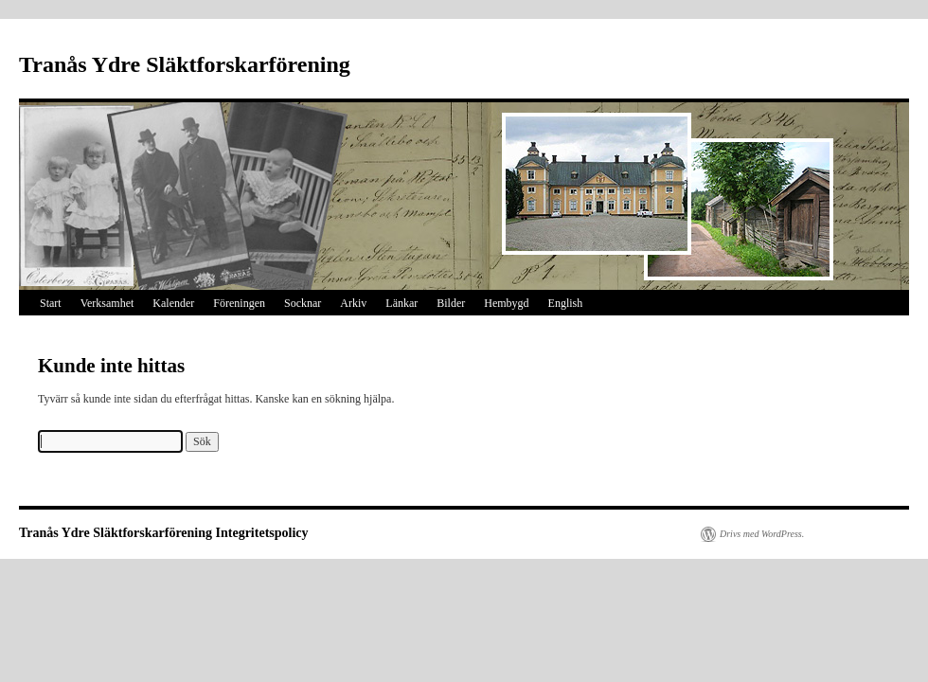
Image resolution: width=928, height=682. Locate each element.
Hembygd (506, 303)
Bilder (451, 303)
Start (51, 303)
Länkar (401, 303)
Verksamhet (107, 303)
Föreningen (239, 303)
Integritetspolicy (262, 533)
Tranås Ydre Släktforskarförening (184, 64)
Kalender (173, 303)
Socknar (302, 303)
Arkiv (353, 303)
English (565, 303)
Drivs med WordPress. (762, 534)
